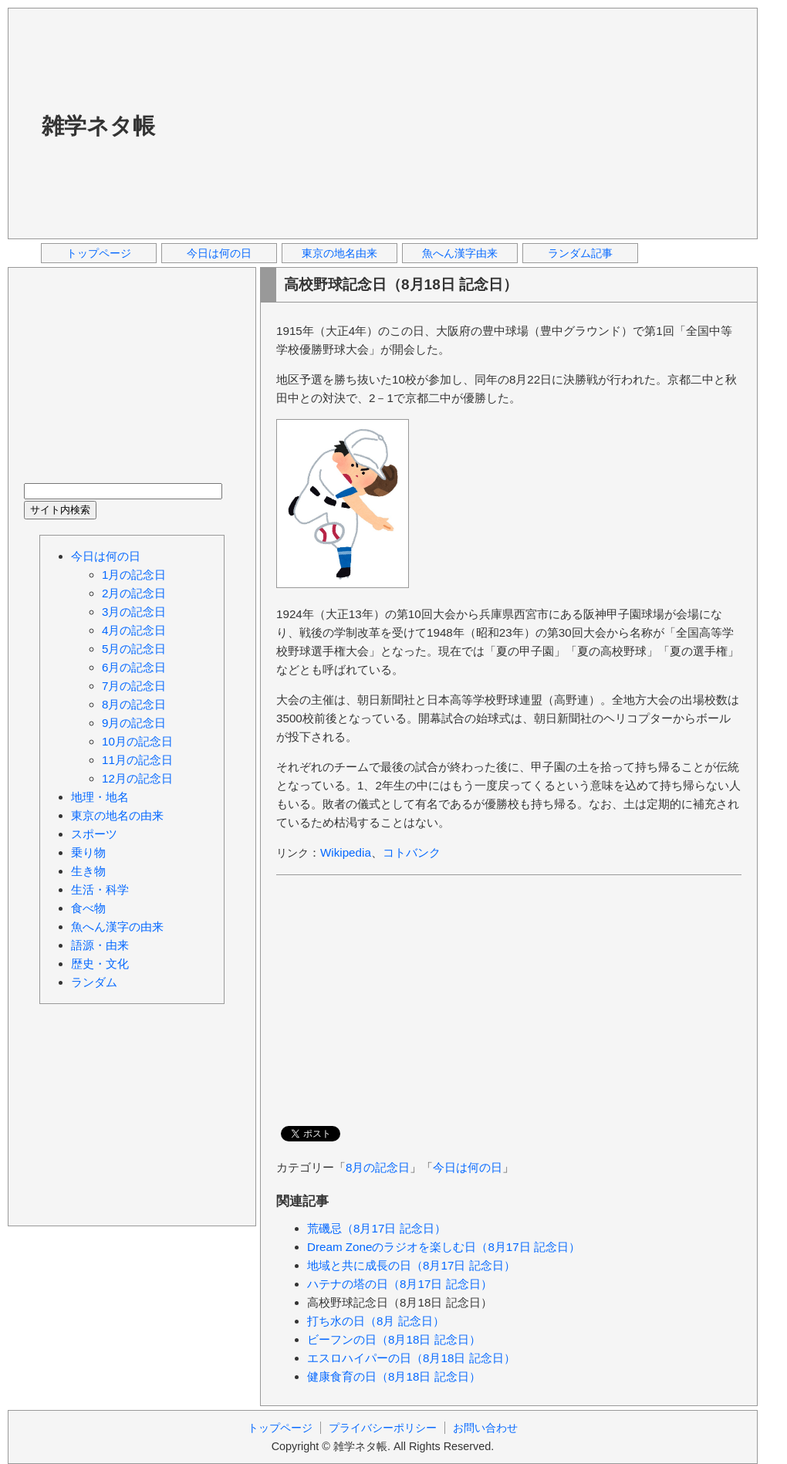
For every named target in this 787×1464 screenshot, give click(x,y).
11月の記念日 (137, 759)
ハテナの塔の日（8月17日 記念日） (399, 1283)
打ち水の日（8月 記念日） (375, 1320)
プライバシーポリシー (383, 1428)
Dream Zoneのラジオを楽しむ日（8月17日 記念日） (443, 1246)
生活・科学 (100, 889)
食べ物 (88, 908)
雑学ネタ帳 (98, 125)
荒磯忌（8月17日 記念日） (376, 1228)
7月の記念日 (134, 685)
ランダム (94, 982)
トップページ (98, 253)
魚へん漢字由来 (460, 253)
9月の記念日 (134, 722)
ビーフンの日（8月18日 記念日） (394, 1339)
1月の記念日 (134, 574)
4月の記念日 (134, 630)
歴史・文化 (100, 963)
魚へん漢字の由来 (117, 926)
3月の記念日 (134, 611)
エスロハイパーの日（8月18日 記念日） (411, 1357)
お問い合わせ (485, 1428)
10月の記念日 (137, 741)
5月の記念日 (134, 648)
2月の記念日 (134, 593)
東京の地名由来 (339, 253)
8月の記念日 (378, 1167)
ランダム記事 (580, 253)
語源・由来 (100, 945)
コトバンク (412, 852)
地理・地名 (100, 796)
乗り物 (88, 852)
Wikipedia (345, 852)
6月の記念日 (134, 667)
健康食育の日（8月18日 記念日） (394, 1376)
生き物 (88, 870)
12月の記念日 (137, 778)
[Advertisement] (387, 123)
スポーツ (94, 833)
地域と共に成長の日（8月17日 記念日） (411, 1265)
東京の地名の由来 (117, 815)
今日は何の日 (219, 253)
